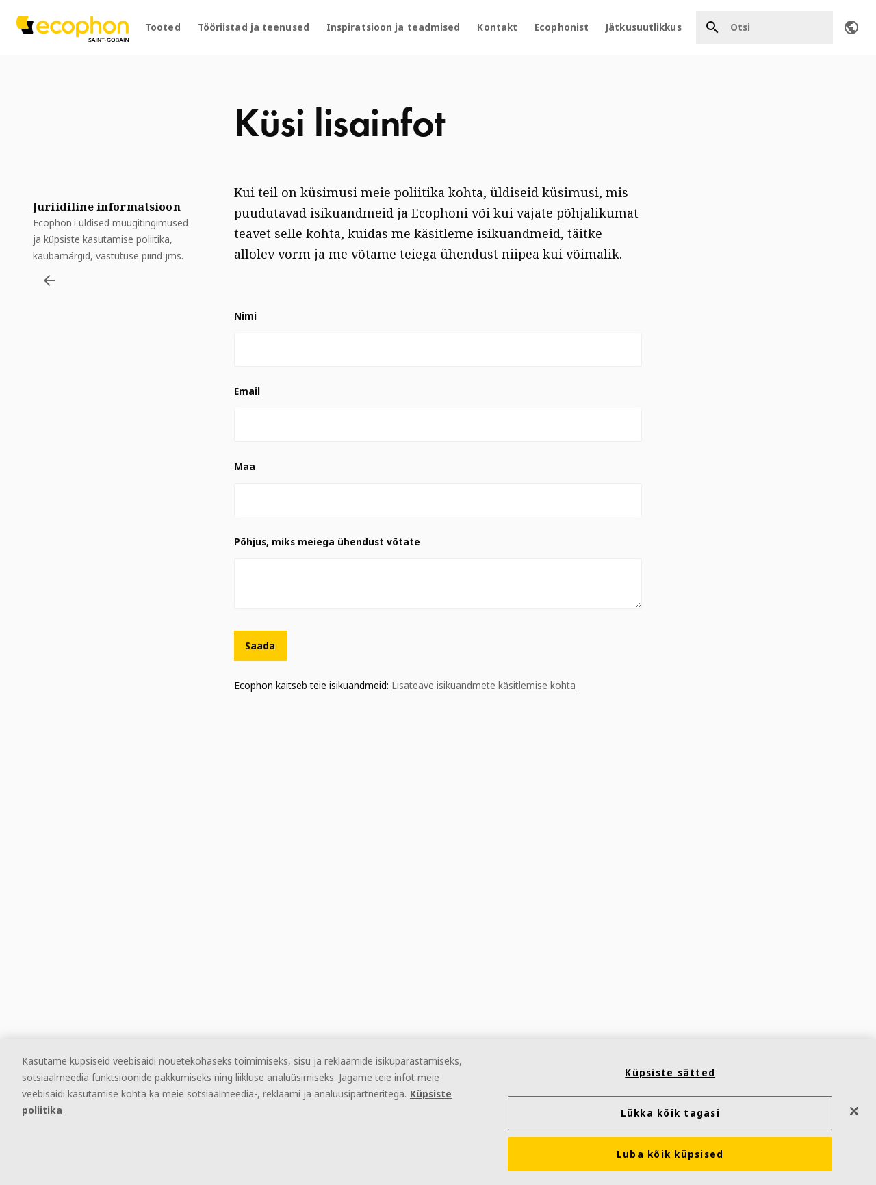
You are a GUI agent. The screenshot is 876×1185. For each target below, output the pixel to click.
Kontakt (497, 27)
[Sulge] (854, 1111)
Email (247, 391)
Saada (260, 646)
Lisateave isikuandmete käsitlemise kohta (483, 685)
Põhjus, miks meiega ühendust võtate (327, 541)
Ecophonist (561, 27)
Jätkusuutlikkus (644, 27)
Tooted (163, 27)
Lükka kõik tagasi (670, 1113)
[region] (438, 1112)
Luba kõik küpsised (670, 1154)
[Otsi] (764, 27)
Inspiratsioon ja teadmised (393, 27)
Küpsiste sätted (670, 1073)
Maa (244, 466)
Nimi (245, 315)
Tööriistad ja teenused (253, 27)
